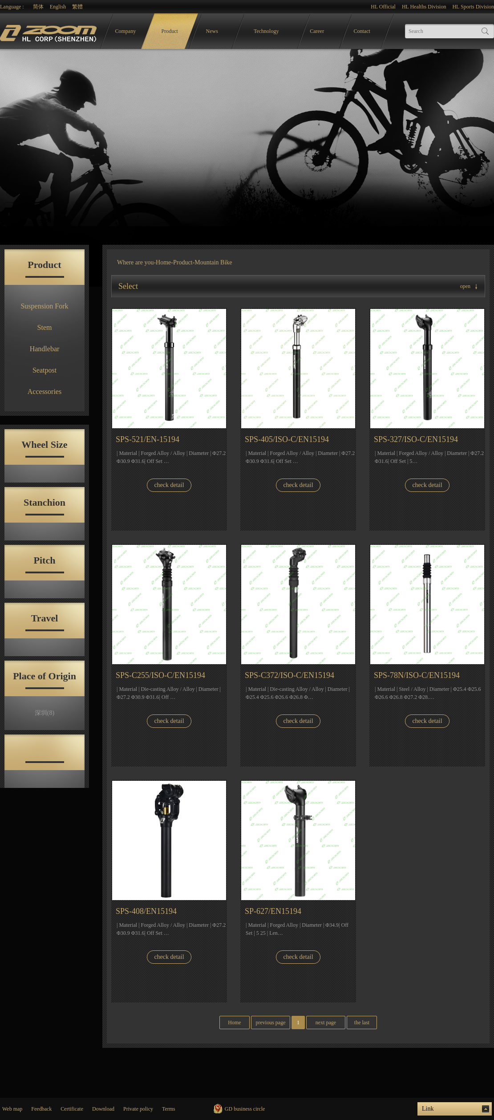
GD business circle (245, 1109)
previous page (271, 1022)
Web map (12, 1109)
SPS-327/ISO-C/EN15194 (416, 439)
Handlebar (45, 349)
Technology (266, 31)
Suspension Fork (44, 306)
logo (49, 31)
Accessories (44, 391)
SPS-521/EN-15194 (147, 439)
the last (361, 1022)
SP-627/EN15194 (273, 911)
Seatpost (44, 370)
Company (125, 31)
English (58, 7)
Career (317, 31)
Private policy (138, 1109)
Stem (44, 327)
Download (103, 1109)
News (212, 31)
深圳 (44, 713)
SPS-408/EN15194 (146, 911)
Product (170, 31)
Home (163, 262)
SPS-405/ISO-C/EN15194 (287, 439)
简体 (38, 7)
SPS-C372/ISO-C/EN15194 (289, 675)
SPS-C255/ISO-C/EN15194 (160, 675)
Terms (168, 1109)
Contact (362, 31)
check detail (169, 485)
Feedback (41, 1109)
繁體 (77, 7)
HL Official (383, 7)
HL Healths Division (424, 7)
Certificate (72, 1109)
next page (326, 1022)
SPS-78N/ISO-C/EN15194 (417, 675)
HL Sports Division (473, 7)
